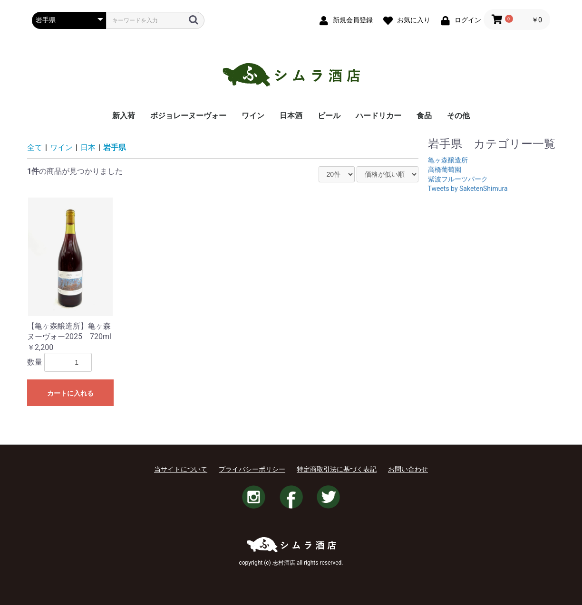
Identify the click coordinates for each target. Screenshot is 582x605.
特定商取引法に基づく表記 (337, 469)
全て (34, 147)
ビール (329, 115)
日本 (88, 147)
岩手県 (114, 147)
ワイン (253, 115)
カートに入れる (70, 393)
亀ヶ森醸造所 (448, 160)
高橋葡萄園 (444, 169)
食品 (424, 115)
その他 (458, 115)
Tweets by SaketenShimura (468, 188)
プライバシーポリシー (252, 469)
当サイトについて (180, 469)
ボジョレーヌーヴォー (188, 115)
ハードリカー (378, 115)
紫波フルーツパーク (458, 179)
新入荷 (123, 115)
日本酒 (291, 115)
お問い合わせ (408, 469)
